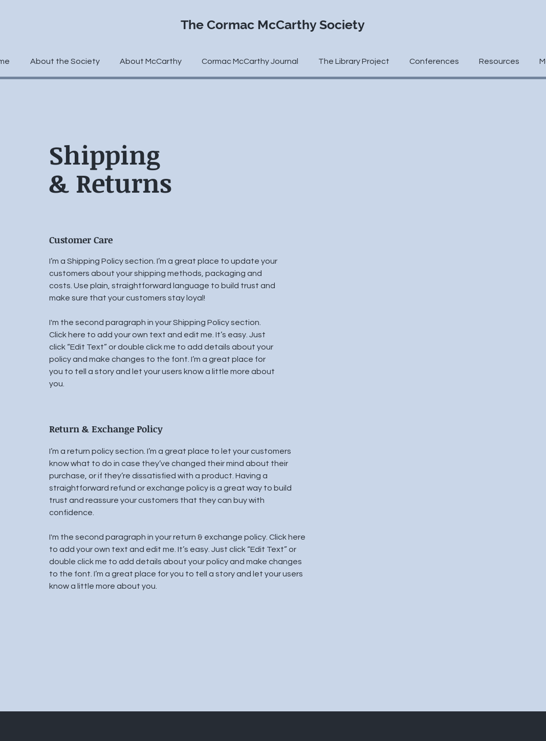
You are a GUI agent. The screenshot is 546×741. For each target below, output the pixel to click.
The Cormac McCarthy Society (273, 24)
